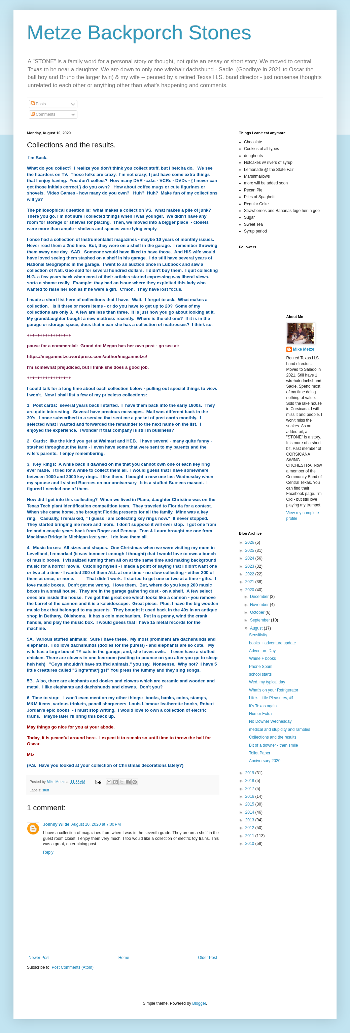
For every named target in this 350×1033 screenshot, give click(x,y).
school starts (260, 674)
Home (123, 957)
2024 (250, 558)
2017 (250, 788)
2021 (250, 581)
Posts (38, 104)
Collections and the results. (273, 737)
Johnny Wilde (56, 824)
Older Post (207, 957)
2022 (250, 574)
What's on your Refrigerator (273, 690)
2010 (250, 843)
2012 (250, 827)
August (257, 628)
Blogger (199, 1003)
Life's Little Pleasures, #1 (271, 698)
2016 (250, 796)
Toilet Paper (259, 753)
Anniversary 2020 (264, 760)
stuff (45, 790)
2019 (250, 773)
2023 (250, 566)
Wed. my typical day (267, 682)
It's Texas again (263, 706)
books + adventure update (272, 643)
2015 (250, 804)
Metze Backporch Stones (139, 32)
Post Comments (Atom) (72, 967)
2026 (250, 542)
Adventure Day (262, 650)
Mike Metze (303, 349)
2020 (250, 589)
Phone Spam (260, 666)
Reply (48, 852)
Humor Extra (260, 713)
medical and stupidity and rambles (279, 729)
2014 (250, 812)
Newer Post (39, 957)
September (260, 620)
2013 (250, 820)
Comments (43, 114)
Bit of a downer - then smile (273, 745)
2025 (250, 550)
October (258, 612)
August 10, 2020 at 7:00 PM (96, 824)
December (260, 596)
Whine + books (262, 658)
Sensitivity (258, 635)
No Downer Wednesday (270, 721)
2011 (250, 835)
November (260, 604)
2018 (250, 780)
